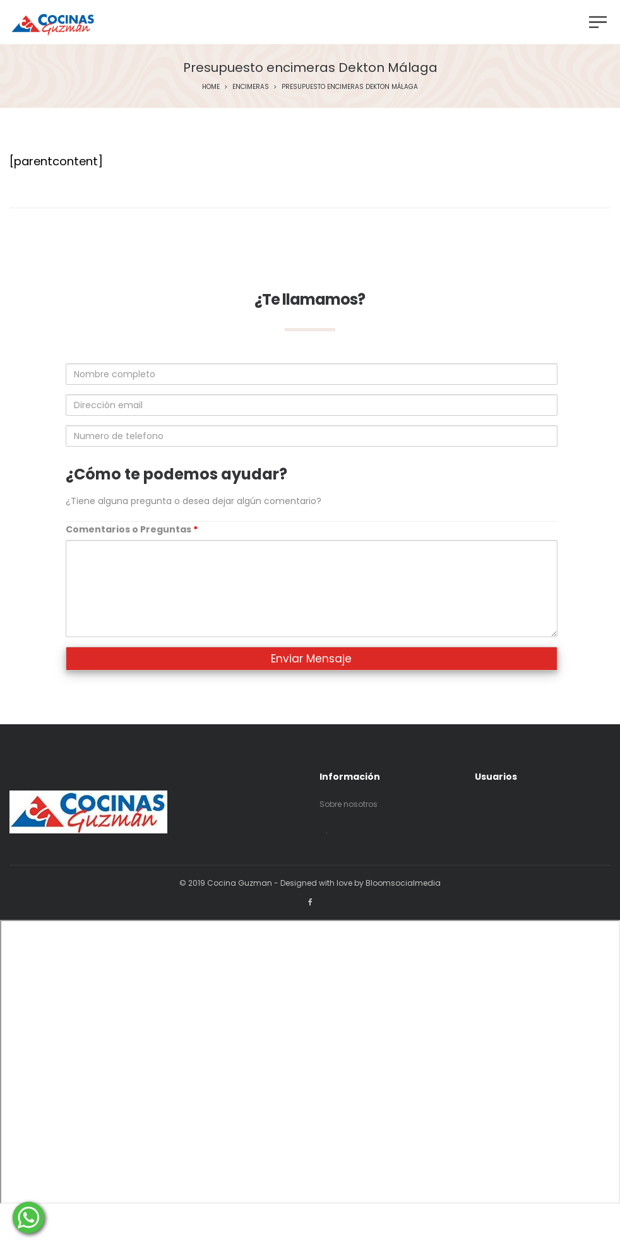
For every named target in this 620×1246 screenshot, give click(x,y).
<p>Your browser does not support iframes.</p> (310, 1062)
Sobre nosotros (348, 804)
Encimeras (250, 86)
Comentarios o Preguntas (132, 529)
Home (211, 86)
